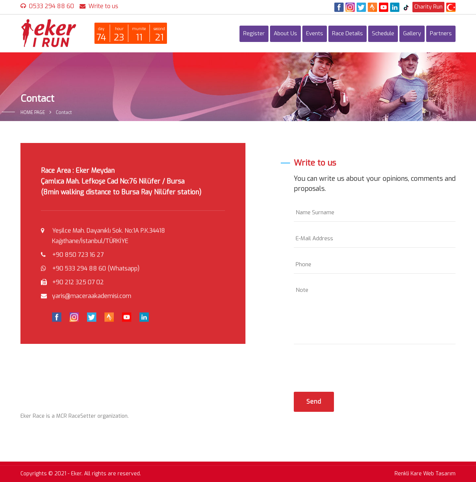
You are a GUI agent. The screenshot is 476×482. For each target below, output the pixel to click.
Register (254, 33)
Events (314, 33)
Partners (441, 33)
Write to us (103, 6)
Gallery (412, 33)
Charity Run (428, 6)
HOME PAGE (32, 112)
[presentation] (350, 366)
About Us (285, 33)
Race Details (347, 33)
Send (313, 402)
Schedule (383, 33)
